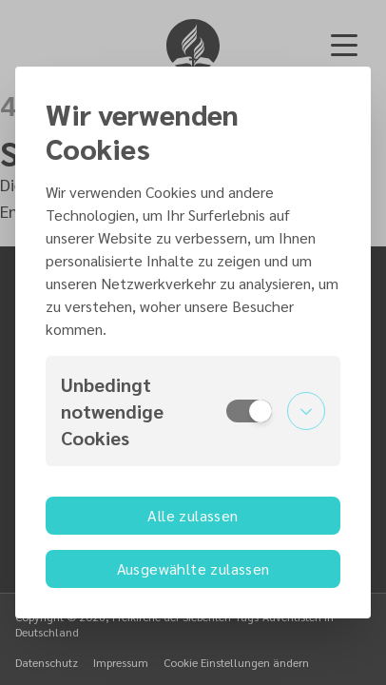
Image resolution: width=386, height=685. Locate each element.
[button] (193, 411)
